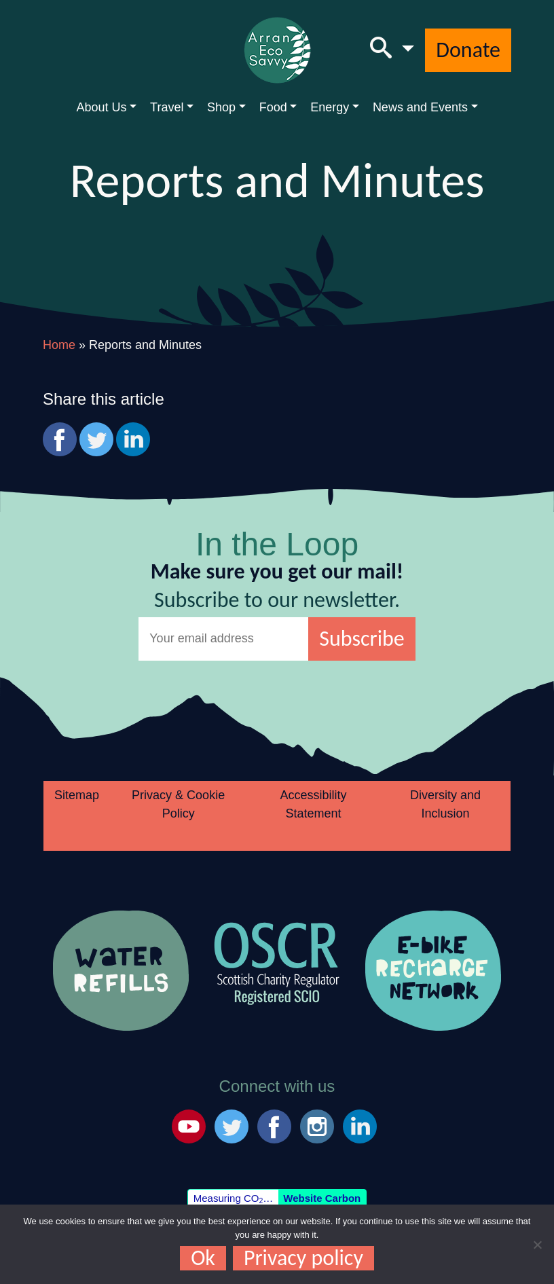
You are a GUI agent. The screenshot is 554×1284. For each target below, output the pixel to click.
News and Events (420, 107)
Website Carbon (322, 1198)
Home (59, 345)
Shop (221, 107)
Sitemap (76, 795)
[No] (537, 1244)
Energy (329, 107)
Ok (203, 1258)
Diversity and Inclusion (445, 804)
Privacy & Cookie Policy (178, 804)
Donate (468, 50)
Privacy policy (303, 1258)
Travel (166, 107)
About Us (101, 107)
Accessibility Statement (313, 804)
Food (273, 107)
